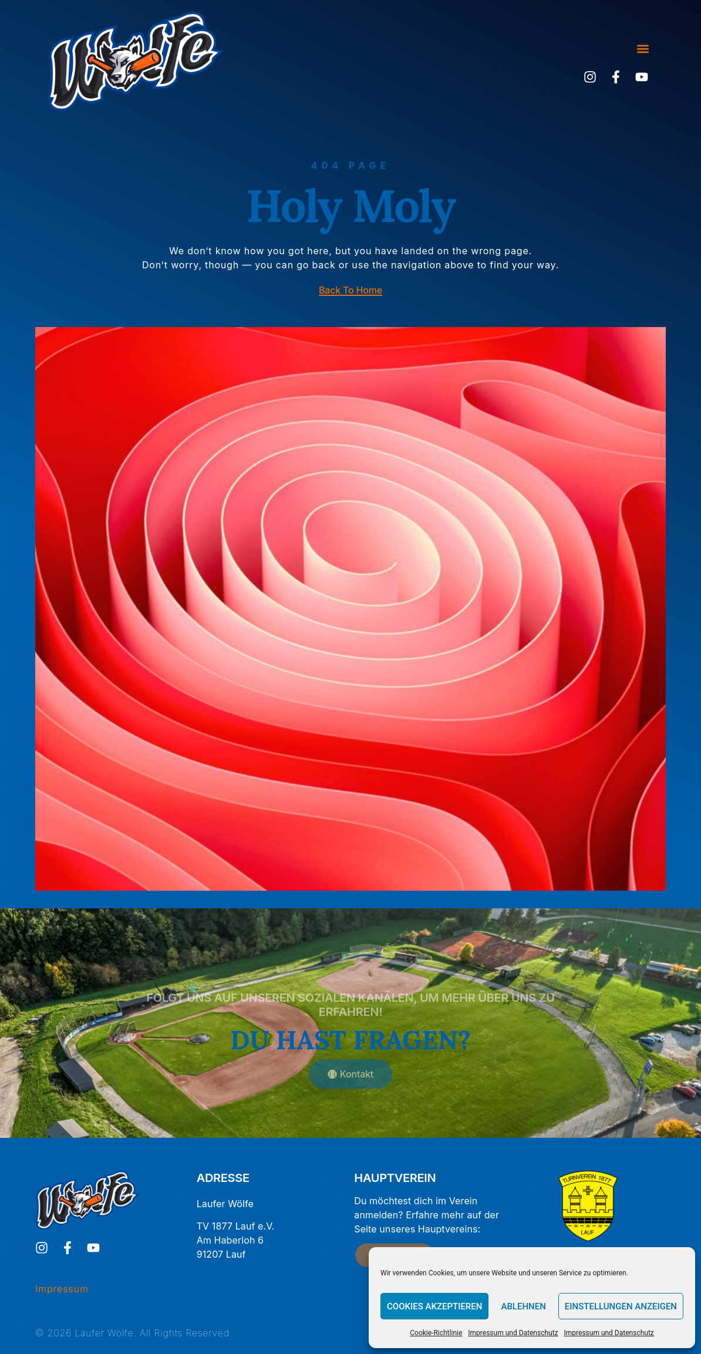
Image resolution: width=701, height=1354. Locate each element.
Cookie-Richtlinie (436, 1333)
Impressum (62, 1289)
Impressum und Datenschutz (513, 1333)
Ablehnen (523, 1306)
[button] (642, 49)
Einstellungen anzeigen (621, 1306)
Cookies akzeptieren (434, 1306)
